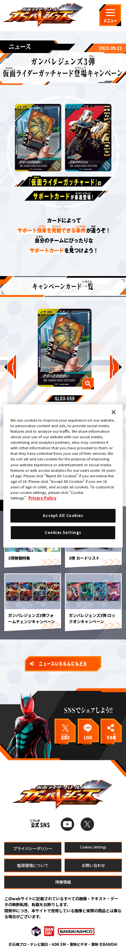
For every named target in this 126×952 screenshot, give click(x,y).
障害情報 (63, 882)
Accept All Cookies (63, 515)
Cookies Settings (93, 848)
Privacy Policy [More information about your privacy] (42, 497)
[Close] (113, 412)
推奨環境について (32, 865)
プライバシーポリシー (32, 848)
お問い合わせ (93, 865)
